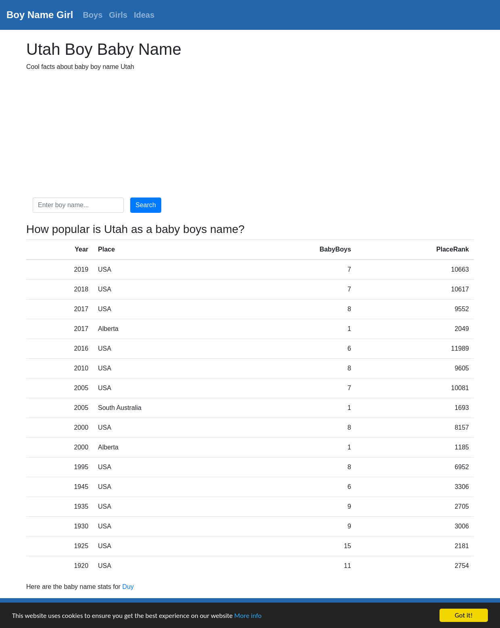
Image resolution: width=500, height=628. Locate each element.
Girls (118, 14)
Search (145, 205)
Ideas (144, 14)
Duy (127, 586)
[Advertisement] (250, 134)
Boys (92, 14)
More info (248, 615)
